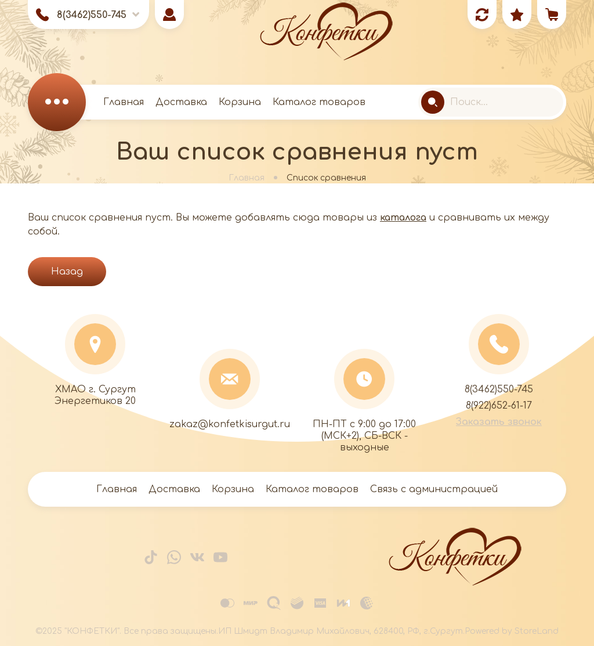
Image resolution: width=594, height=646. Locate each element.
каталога (403, 217)
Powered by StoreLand (512, 631)
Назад (67, 271)
